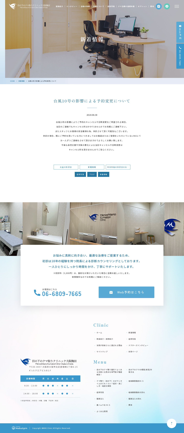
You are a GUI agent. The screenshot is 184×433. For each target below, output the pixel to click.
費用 (152, 6)
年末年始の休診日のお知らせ (118, 167)
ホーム (99, 332)
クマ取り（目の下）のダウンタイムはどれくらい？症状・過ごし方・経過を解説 (109, 383)
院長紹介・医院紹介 (105, 339)
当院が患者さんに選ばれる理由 (109, 345)
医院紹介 (59, 6)
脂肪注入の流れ (135, 399)
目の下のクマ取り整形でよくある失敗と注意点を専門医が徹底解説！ (109, 372)
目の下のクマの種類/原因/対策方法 (140, 370)
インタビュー (71, 6)
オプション (142, 6)
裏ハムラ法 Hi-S (103, 405)
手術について (98, 6)
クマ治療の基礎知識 (126, 6)
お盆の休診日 (66, 167)
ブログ (92, 174)
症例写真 (111, 6)
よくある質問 (102, 411)
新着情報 (22, 81)
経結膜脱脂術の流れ (137, 392)
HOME (12, 81)
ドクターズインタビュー (138, 345)
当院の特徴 (85, 6)
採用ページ (133, 351)
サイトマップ (102, 351)
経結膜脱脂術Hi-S (136, 381)
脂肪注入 (100, 399)
